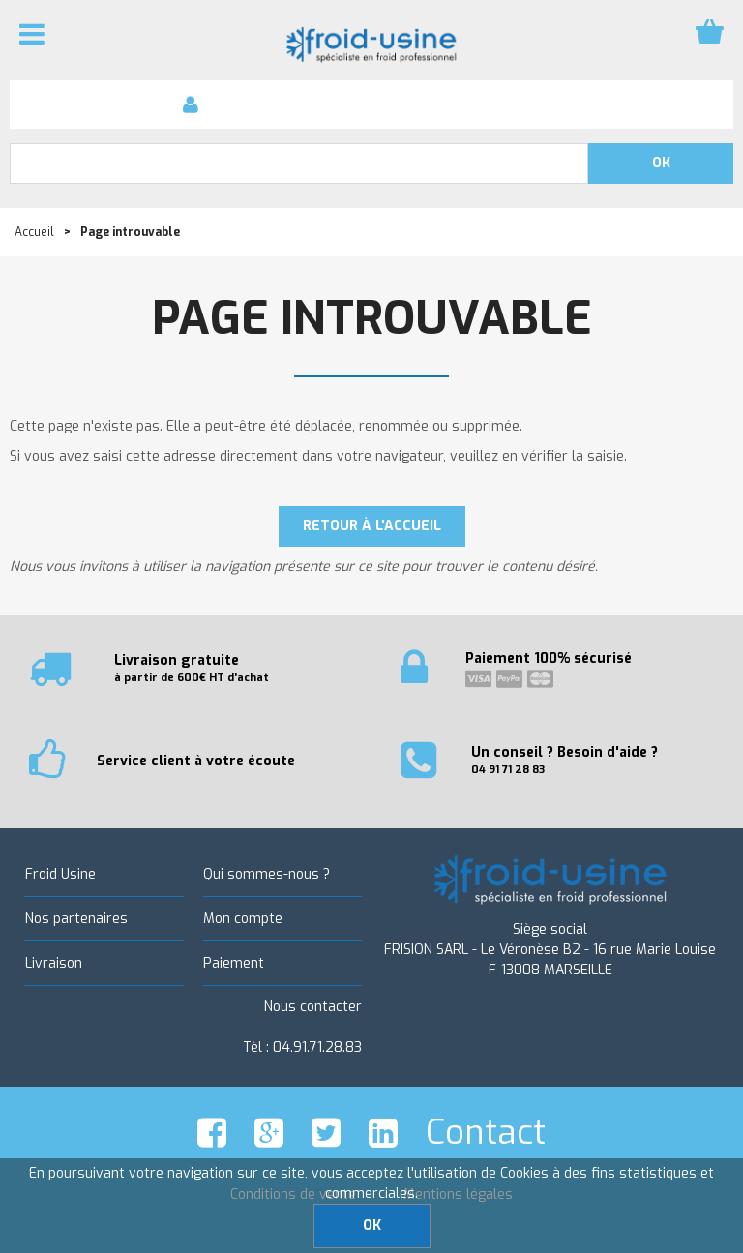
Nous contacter (313, 1007)
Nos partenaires (75, 919)
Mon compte (242, 919)
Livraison (52, 963)
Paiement (233, 963)
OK (372, 1225)
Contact (486, 1132)
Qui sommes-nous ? (266, 874)
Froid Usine (59, 874)
